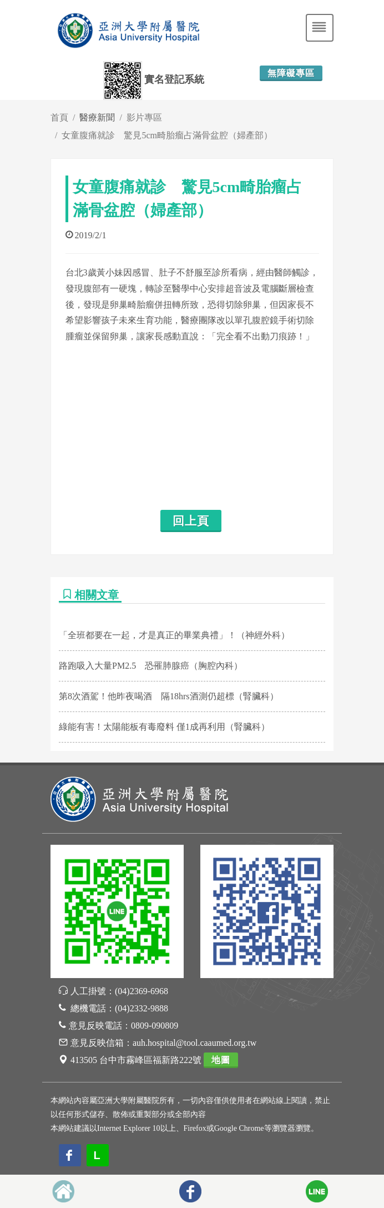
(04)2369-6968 (141, 991)
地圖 (220, 1060)
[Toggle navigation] (320, 28)
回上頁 (191, 521)
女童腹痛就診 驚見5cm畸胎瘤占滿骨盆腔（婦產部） (167, 135)
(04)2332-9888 (141, 1008)
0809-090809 (154, 1025)
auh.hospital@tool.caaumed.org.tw (194, 1042)
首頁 (59, 117)
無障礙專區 (291, 73)
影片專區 (144, 117)
